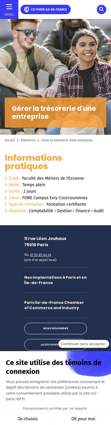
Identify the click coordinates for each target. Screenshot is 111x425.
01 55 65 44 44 (40, 255)
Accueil (10, 140)
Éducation (28, 140)
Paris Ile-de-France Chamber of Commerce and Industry (54, 305)
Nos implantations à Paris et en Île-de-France (55, 280)
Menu (9, 14)
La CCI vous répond (55, 344)
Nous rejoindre (55, 328)
